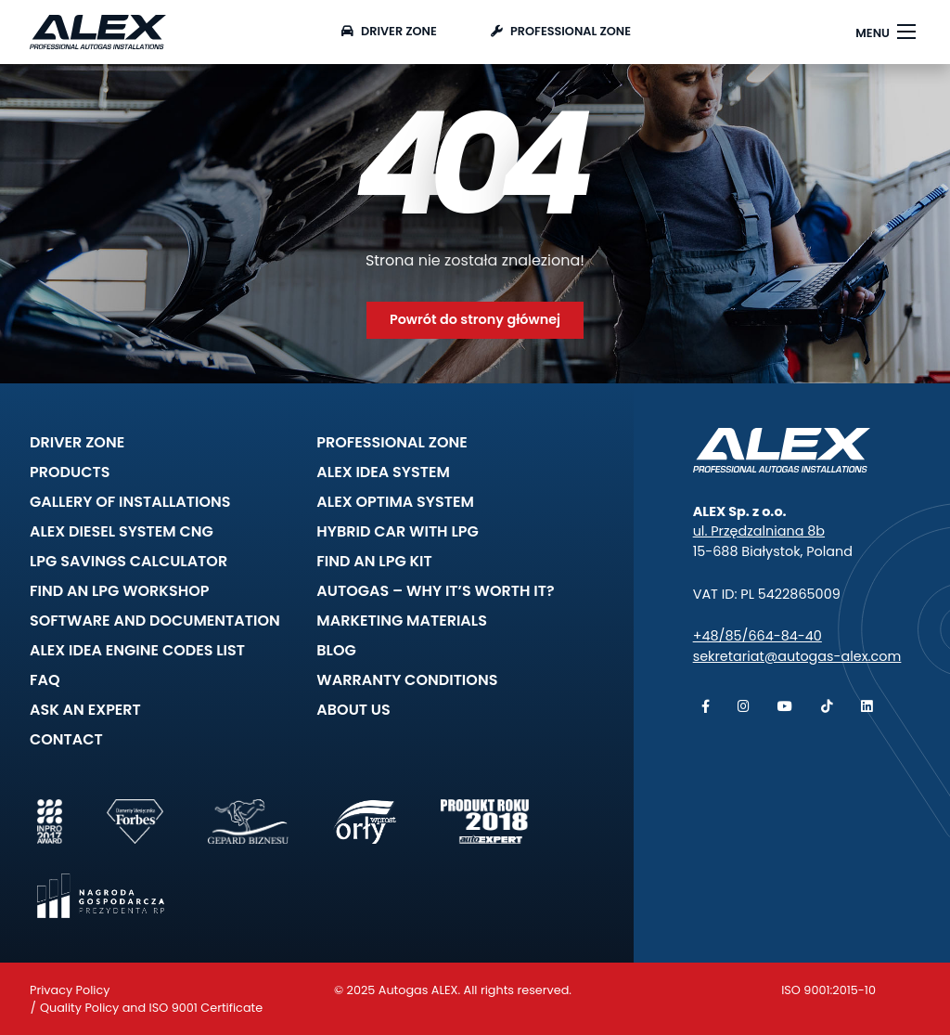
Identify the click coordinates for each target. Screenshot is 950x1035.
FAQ (45, 680)
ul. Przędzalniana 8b (759, 531)
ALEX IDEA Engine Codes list (137, 650)
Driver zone (389, 31)
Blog (335, 650)
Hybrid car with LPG (397, 531)
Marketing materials (401, 620)
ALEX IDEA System (383, 472)
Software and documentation (155, 620)
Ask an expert (85, 709)
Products (69, 472)
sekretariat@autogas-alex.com (797, 656)
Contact (66, 739)
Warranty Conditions (406, 680)
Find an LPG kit (373, 561)
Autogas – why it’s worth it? (435, 591)
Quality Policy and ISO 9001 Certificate (151, 1008)
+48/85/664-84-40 (757, 636)
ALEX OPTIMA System (395, 501)
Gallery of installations (130, 501)
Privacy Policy (69, 990)
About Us (353, 709)
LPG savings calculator (128, 561)
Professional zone (561, 31)
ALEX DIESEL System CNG (121, 531)
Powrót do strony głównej (475, 319)
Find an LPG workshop (119, 591)
